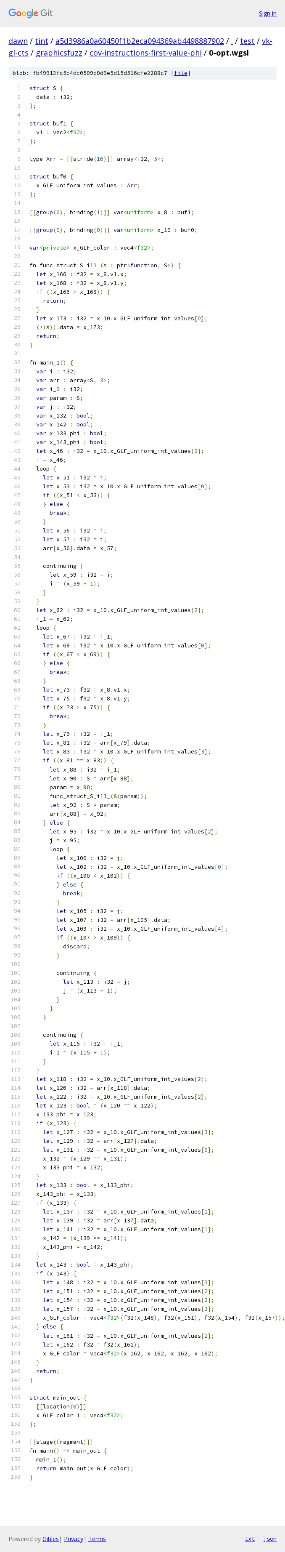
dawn (18, 41)
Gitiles (50, 1539)
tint (41, 41)
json (270, 1538)
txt (250, 1538)
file (180, 73)
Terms (97, 1539)
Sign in (268, 13)
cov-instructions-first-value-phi (146, 53)
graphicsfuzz (59, 53)
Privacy (73, 1539)
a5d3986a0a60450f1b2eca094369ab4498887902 (139, 41)
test (247, 41)
